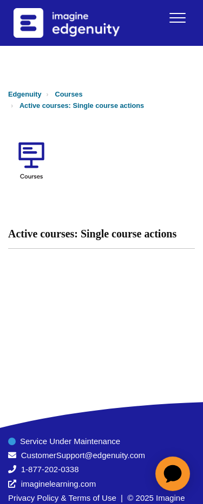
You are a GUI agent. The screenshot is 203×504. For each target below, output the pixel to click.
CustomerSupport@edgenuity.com (83, 455)
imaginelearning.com (58, 483)
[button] (177, 17)
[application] (172, 474)
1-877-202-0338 (50, 469)
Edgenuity (25, 94)
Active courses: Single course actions (81, 105)
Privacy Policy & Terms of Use (62, 497)
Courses (69, 94)
